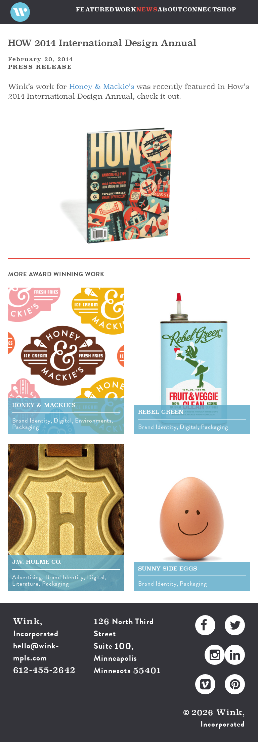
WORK (125, 9)
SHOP (226, 9)
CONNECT (200, 9)
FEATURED (95, 9)
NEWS (147, 9)
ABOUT (170, 9)
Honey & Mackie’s (101, 86)
